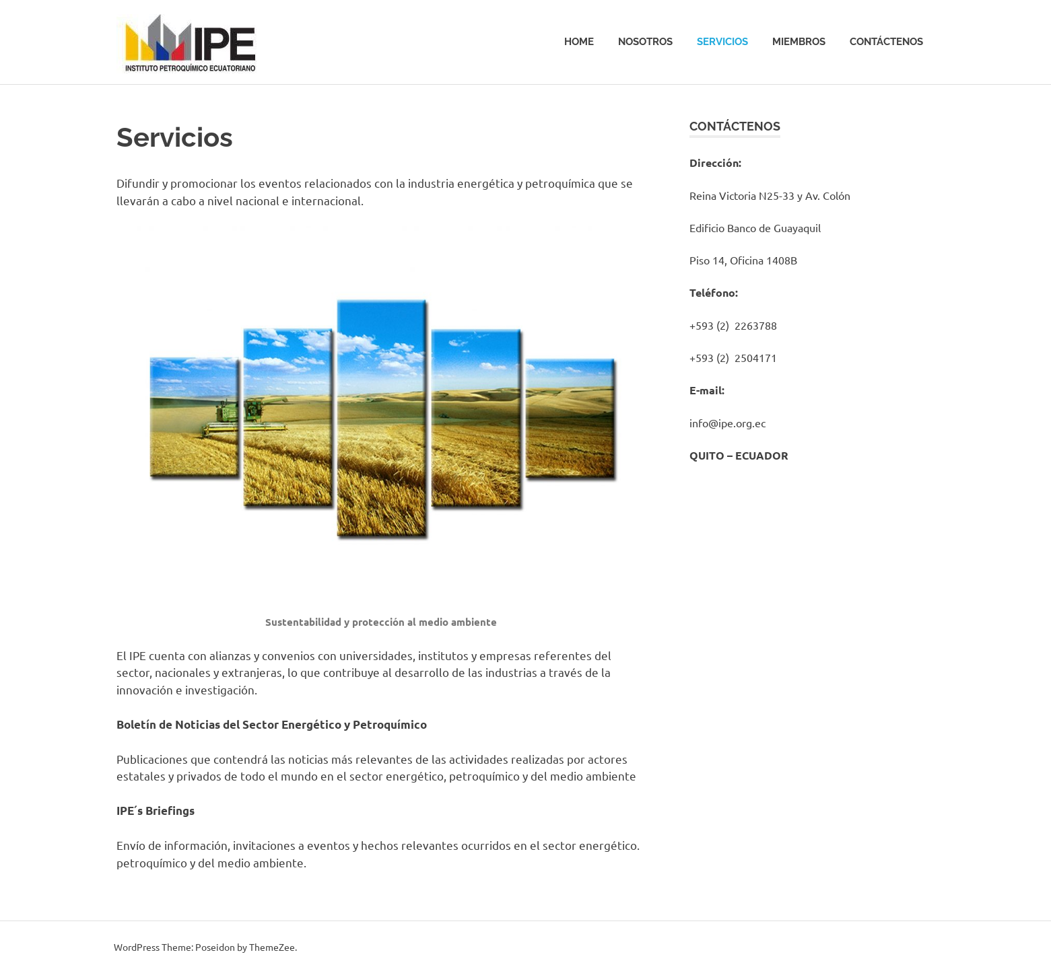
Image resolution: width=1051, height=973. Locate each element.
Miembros (798, 42)
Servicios (722, 42)
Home (579, 42)
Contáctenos (886, 42)
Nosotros (645, 42)
